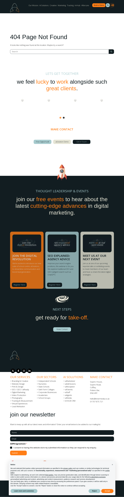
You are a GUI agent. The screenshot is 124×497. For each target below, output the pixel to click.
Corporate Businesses (47, 392)
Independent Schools (47, 381)
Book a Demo (99, 5)
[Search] (59, 51)
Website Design (18, 384)
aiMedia (68, 398)
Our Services (20, 377)
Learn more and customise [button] (24, 491)
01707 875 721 (96, 401)
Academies (43, 395)
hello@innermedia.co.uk (99, 398)
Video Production (19, 395)
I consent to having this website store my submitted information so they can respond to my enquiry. (54, 448)
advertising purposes (98, 477)
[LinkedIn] (29, 371)
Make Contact (62, 329)
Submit (15, 453)
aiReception (70, 386)
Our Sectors (46, 377)
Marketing (62, 5)
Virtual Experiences (20, 403)
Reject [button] (94, 491)
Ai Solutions (44, 5)
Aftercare (85, 5)
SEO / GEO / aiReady (20, 389)
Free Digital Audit (42, 142)
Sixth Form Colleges (46, 389)
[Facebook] (18, 371)
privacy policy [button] (68, 468)
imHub (77, 5)
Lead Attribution (18, 406)
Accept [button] (107, 491)
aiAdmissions (70, 384)
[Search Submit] (111, 51)
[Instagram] (24, 371)
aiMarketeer (70, 381)
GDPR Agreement (18, 444)
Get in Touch (81, 142)
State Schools (43, 386)
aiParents (69, 389)
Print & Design (17, 386)
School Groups (44, 398)
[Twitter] (13, 371)
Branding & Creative (20, 381)
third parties (49, 475)
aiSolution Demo (62, 142)
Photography (17, 398)
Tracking (70, 5)
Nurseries (42, 384)
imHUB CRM (70, 401)
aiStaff (67, 392)
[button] (108, 5)
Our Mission (33, 5)
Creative (53, 5)
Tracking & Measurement (22, 401)
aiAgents (68, 395)
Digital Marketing (18, 392)
